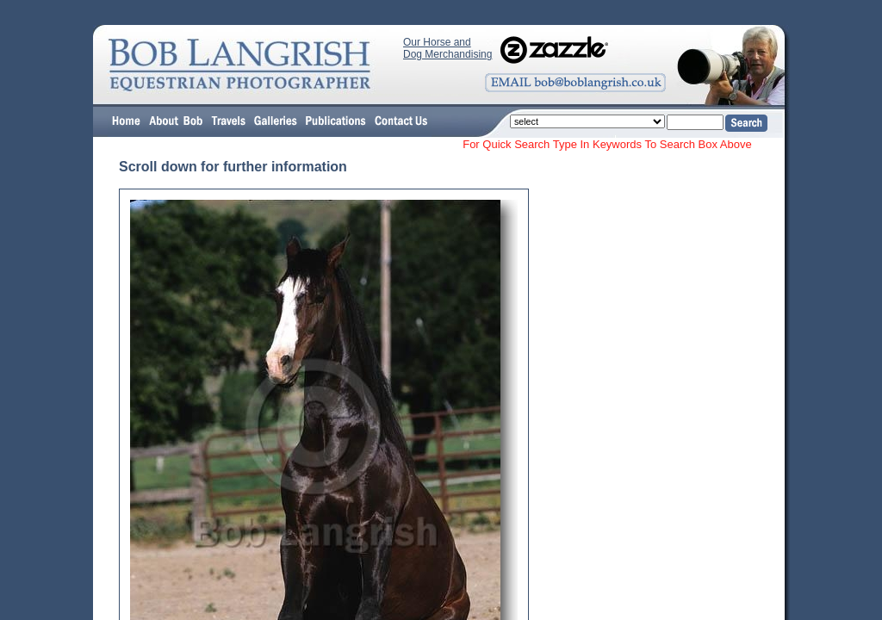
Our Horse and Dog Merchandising (447, 48)
